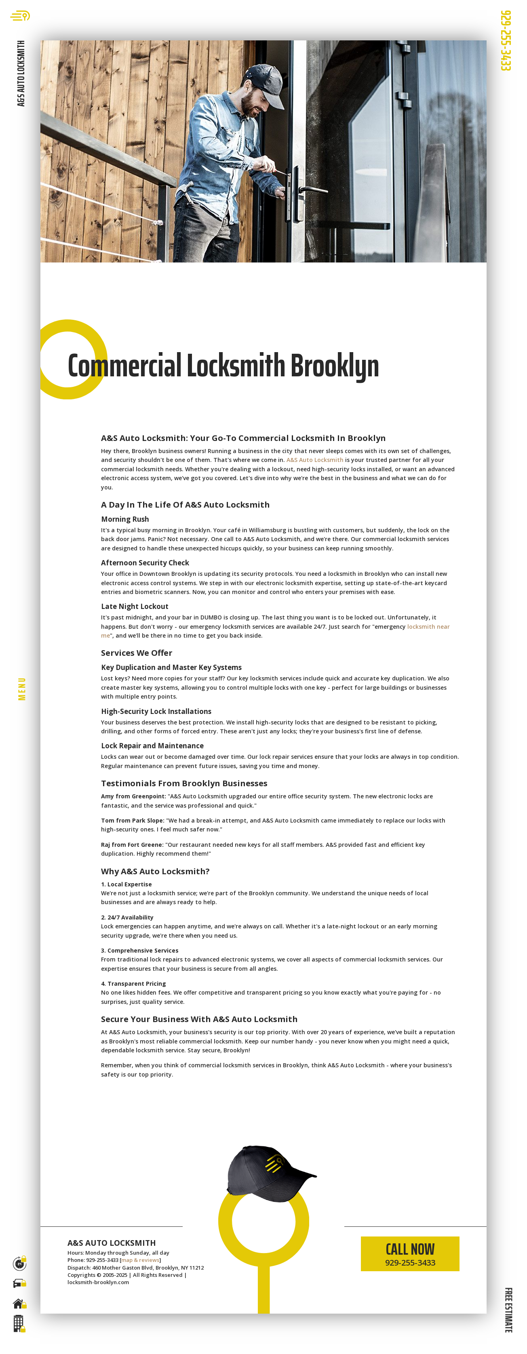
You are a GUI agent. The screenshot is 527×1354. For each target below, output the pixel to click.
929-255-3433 (506, 40)
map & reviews (140, 1260)
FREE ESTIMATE (508, 1310)
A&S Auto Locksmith (315, 460)
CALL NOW (410, 1252)
